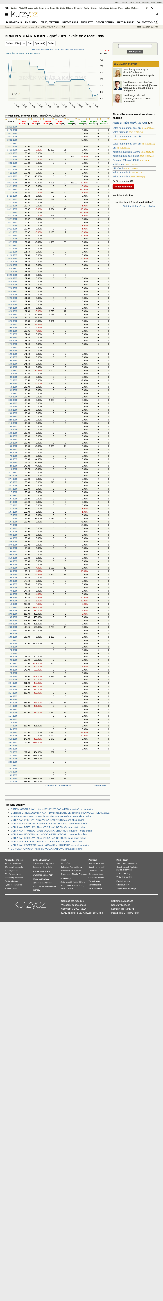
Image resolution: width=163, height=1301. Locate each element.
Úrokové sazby (39, 863)
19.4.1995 (12, 699)
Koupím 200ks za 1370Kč (126, 156)
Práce (121, 8)
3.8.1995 (14, 462)
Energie (94, 8)
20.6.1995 (12, 561)
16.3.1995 (12, 775)
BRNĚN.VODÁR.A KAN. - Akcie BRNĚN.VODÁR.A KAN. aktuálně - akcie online (52, 809)
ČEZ (69, 863)
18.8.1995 (12, 426)
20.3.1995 (12, 768)
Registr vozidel (122, 867)
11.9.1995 (12, 373)
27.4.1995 (12, 680)
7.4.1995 (14, 722)
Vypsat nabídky (147, 206)
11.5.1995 (12, 653)
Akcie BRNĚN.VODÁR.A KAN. (130, 122)
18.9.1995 (12, 357)
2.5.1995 (14, 673)
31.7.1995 (12, 472)
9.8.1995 (14, 449)
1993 (33, 50)
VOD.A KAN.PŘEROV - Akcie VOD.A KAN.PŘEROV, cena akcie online (47, 820)
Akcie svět (33, 8)
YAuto (138, 2)
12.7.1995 (12, 515)
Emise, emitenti (50, 22)
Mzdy (78, 871)
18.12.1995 (12, 140)
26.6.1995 (12, 548)
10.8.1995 (12, 446)
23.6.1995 (12, 551)
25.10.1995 (12, 268)
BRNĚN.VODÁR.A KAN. (50, 27)
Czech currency (122, 885)
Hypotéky (78, 8)
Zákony (113, 8)
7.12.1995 (12, 166)
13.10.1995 (12, 294)
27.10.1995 (12, 262)
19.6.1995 (12, 564)
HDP (73, 871)
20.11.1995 (12, 209)
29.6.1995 (12, 538)
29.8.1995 (12, 403)
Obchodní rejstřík (120, 2)
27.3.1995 (12, 752)
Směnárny (37, 867)
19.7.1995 (12, 499)
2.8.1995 (14, 466)
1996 (47, 50)
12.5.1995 (12, 650)
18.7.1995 (12, 502)
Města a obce (94, 863)
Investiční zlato (72, 882)
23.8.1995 (12, 416)
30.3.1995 (12, 742)
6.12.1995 (12, 169)
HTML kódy (133, 912)
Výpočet (19, 860)
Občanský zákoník (96, 878)
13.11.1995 (12, 225)
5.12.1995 (12, 173)
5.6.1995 (14, 597)
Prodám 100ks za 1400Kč (126, 160)
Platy (50, 875)
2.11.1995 (12, 248)
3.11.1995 (12, 245)
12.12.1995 (12, 156)
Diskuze (134, 8)
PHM (69, 886)
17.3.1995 (12, 772)
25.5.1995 (12, 620)
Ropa (63, 886)
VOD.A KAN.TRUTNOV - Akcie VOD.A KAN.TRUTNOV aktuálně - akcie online (51, 830)
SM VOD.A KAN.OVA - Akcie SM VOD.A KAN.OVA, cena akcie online (46, 848)
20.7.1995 (12, 495)
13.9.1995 (12, 367)
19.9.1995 (12, 354)
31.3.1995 (12, 739)
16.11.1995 (12, 215)
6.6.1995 (14, 594)
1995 (42, 50)
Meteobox (145, 2)
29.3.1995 (12, 745)
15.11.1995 (12, 219)
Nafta (81, 886)
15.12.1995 (12, 146)
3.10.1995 (12, 321)
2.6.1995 (14, 601)
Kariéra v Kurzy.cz (120, 905)
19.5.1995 (12, 633)
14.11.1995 (12, 222)
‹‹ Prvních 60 (51, 785)
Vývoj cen (20, 43)
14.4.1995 (12, 706)
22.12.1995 (12, 127)
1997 (52, 50)
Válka (127, 8)
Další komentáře (121, 181)
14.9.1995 (12, 364)
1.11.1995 (12, 252)
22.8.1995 (12, 420)
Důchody (36, 890)
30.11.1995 (12, 183)
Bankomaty (45, 860)
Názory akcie (125, 22)
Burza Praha (14, 22)
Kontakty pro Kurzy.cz (122, 908)
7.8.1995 (14, 456)
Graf (30, 43)
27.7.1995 (12, 479)
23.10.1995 (12, 275)
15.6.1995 (12, 571)
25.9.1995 (12, 341)
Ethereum (83, 874)
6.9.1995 (14, 383)
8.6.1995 (14, 587)
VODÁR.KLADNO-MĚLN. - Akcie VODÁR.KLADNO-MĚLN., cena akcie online (51, 816)
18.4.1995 (12, 703)
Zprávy (14, 8)
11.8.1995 (12, 443)
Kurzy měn (44, 8)
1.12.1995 (12, 179)
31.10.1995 (12, 255)
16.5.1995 (12, 643)
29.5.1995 (12, 614)
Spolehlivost (132, 863)
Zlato (62, 8)
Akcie (24, 27)
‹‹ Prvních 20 (65, 785)
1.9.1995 (14, 393)
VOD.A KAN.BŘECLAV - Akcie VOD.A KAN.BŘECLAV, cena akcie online (48, 827)
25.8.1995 (12, 410)
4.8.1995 (14, 459)
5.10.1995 (12, 314)
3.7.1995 (14, 532)
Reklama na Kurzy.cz (122, 901)
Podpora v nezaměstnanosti (44, 886)
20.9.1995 (12, 350)
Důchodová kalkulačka (14, 867)
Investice (16, 27)
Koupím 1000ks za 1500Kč (126, 152)
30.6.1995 (12, 535)
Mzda (45, 875)
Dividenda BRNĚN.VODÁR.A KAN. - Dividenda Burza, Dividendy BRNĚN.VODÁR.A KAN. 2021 (60, 812)
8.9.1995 (14, 377)
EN (147, 8)
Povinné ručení (11, 888)
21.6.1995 (12, 558)
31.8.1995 (12, 397)
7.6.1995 (14, 591)
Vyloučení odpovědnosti (73, 905)
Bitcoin (69, 8)
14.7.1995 (12, 508)
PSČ (103, 863)
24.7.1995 (12, 489)
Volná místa (44, 871)
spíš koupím (119, 164)
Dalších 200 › (100, 785)
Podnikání (92, 860)
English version (123, 881)
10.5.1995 (12, 657)
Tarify (86, 8)
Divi (114, 147)
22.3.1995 (12, 762)
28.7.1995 (12, 476)
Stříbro (82, 882)
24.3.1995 (12, 755)
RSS (122, 912)
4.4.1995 (14, 732)
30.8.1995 (12, 400)
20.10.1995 (12, 278)
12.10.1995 (12, 298)
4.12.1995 (12, 176)
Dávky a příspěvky (41, 879)
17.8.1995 (12, 430)
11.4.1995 (12, 716)
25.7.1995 (12, 485)
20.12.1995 (12, 133)
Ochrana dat (67, 901)
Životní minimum (11, 881)
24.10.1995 (12, 271)
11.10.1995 (12, 301)
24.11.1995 (12, 196)
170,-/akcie (118, 168)
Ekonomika (65, 871)
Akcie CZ (23, 8)
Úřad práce (37, 875)
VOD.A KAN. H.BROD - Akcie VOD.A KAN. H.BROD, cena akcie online (47, 841)
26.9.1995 (12, 337)
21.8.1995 (12, 423)
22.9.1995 (12, 344)
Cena (124, 863)
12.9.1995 (12, 370)
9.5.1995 (14, 660)
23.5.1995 (12, 627)
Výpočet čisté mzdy (13, 863)
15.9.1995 (12, 360)
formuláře (98, 888)
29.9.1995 (12, 327)
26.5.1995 (12, 617)
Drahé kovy (66, 878)
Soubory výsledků (148, 22)
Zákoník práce (94, 881)
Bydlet (153, 2)
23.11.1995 (12, 199)
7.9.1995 (14, 380)
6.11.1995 (12, 242)
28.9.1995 (12, 331)
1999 (62, 50)
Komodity (54, 8)
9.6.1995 (14, 584)
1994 (37, 50)
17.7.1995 (12, 505)
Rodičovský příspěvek (14, 878)
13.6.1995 (12, 578)
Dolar (50, 867)
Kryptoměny (65, 874)
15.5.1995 (12, 647)
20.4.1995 (12, 696)
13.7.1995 (12, 512)
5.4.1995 (14, 729)
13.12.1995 (12, 153)
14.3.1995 (12, 782)
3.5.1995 (14, 670)
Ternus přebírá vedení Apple (138, 75)
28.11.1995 (12, 189)
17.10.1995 (12, 288)
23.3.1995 (12, 759)
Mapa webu (126, 877)
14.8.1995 (12, 439)
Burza (63, 863)
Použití (114, 912)
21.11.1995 (12, 206)
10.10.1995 (12, 304)
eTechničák (127, 870)
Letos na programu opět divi (127, 128)
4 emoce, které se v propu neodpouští (137, 99)
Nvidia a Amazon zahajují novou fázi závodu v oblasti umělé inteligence (140, 88)
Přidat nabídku (130, 206)
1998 (57, 50)
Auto (118, 863)
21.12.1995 (12, 130)
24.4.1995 (12, 689)
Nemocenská (38, 883)
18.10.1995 (12, 285)
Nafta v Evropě (67, 888)
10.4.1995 (12, 719)
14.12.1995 (12, 150)
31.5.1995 (12, 607)
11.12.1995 (12, 160)
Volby (118, 877)
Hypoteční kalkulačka (13, 885)
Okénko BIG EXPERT (125, 64)
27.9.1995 (12, 334)
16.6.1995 (12, 568)
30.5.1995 (12, 610)
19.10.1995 (12, 281)
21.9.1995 (12, 347)
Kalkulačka (104, 8)
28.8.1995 (12, 406)
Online (9, 43)
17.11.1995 (12, 212)
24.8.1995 (12, 413)
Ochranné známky (96, 874)
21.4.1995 (12, 693)
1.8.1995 (14, 469)
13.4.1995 (12, 709)
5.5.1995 (14, 663)
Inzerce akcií (70, 22)
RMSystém (31, 22)
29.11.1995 (12, 186)
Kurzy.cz (8, 27)
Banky (35, 860)
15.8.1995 (12, 436)
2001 (71, 50)
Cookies (79, 901)
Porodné (48, 883)
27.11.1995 (12, 192)
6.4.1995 (14, 726)
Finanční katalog (123, 873)
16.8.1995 (12, 433)
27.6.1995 (12, 545)
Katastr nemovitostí (96, 867)
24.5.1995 (12, 624)
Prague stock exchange (126, 888)
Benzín (75, 886)
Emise (51, 43)
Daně (90, 888)
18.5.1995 (12, 637)
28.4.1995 (12, 676)
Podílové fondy (76, 867)
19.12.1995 (12, 137)
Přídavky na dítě (11, 871)
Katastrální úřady (95, 871)
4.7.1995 (14, 528)
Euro (45, 867)
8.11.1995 (12, 235)
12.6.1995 (12, 581)
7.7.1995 (14, 525)
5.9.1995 (14, 387)
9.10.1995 (12, 308)
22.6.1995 (12, 555)
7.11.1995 (12, 239)
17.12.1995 (12, 143)
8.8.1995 (14, 453)
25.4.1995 (12, 686)
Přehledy (87, 22)
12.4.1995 (12, 712)
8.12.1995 (12, 163)
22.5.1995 (12, 630)
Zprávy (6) (40, 43)
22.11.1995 (12, 202)
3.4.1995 (14, 735)
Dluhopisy (65, 867)
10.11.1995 (12, 229)
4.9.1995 (14, 390)
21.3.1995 (12, 765)
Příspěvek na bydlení (13, 874)
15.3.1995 (12, 778)
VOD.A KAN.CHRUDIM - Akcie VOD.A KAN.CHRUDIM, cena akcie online (49, 823)
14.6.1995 (12, 574)
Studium (160, 2)
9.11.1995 (12, 232)
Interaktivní (79, 50)
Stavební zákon (94, 885)
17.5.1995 (12, 640)
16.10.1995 (12, 291)
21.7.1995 (12, 492)
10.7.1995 (12, 522)
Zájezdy (131, 2)
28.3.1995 (12, 749)
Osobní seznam (105, 22)
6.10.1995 (12, 311)
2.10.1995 (12, 324)
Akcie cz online (33, 27)
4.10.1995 (12, 317)
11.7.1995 (12, 518)
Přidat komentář (123, 186)
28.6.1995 (12, 541)
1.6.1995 (14, 604)
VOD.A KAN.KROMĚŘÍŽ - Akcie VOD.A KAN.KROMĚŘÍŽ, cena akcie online (50, 845)
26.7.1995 (12, 482)
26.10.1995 (12, 265)
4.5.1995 (14, 666)
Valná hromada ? (121, 172)
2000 (67, 50)
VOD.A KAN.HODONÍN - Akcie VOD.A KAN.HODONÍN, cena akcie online (49, 834)
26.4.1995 (12, 683)
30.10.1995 (12, 258)
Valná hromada (120, 132)
